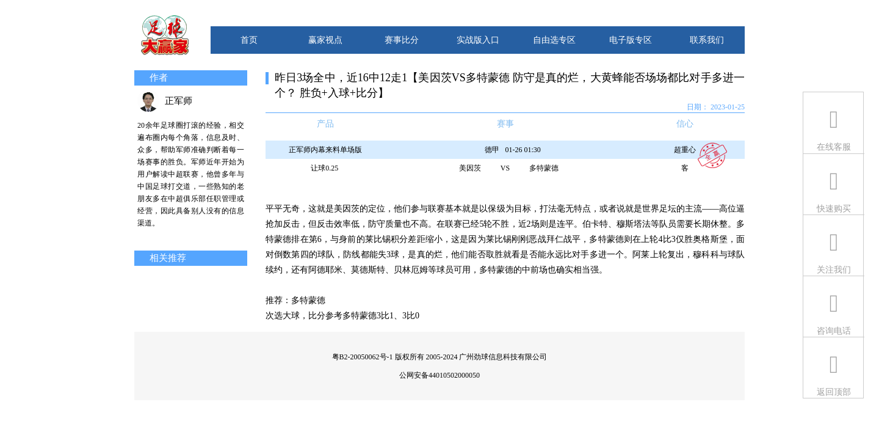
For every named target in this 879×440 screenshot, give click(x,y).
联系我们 (707, 40)
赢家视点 (325, 40)
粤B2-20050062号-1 (362, 357)
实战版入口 (478, 40)
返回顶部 (834, 392)
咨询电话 (834, 331)
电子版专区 (630, 40)
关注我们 (834, 269)
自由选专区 (554, 40)
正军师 (178, 101)
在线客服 (834, 147)
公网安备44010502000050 (439, 375)
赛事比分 (402, 40)
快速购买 (834, 208)
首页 (249, 40)
